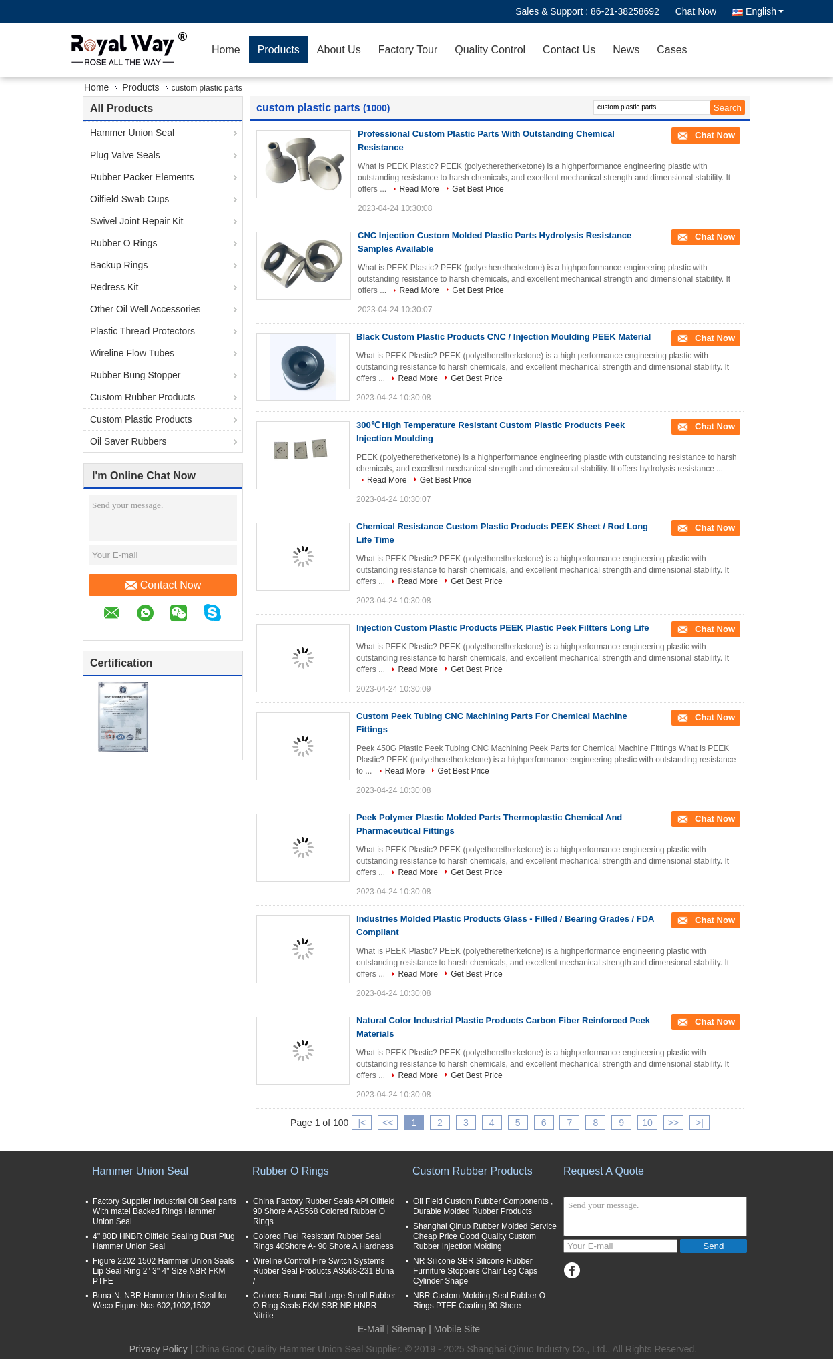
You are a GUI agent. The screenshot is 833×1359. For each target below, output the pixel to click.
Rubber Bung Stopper (135, 375)
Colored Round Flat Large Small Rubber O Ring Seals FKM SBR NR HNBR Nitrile (324, 1305)
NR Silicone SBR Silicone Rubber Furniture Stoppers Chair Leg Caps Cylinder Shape (475, 1271)
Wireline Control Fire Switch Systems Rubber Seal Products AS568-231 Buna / (323, 1271)
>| (700, 1122)
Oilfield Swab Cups (129, 199)
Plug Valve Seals (125, 155)
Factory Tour (408, 49)
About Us (339, 49)
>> (673, 1122)
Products (279, 49)
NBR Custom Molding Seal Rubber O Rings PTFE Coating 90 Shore (479, 1300)
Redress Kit (114, 287)
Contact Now (163, 585)
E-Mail (371, 1329)
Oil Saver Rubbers (128, 441)
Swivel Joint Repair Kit (136, 221)
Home (226, 49)
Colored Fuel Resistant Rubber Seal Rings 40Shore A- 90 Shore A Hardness (323, 1241)
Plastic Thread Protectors (142, 331)
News (626, 49)
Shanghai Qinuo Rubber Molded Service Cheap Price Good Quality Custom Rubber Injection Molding (485, 1236)
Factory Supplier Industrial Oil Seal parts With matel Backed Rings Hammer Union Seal (164, 1211)
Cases (672, 49)
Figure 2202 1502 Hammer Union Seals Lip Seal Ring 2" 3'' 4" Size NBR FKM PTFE (163, 1271)
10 (647, 1122)
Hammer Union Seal (132, 132)
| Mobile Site (454, 1329)
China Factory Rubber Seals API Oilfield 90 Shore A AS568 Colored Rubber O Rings (324, 1211)
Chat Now (695, 11)
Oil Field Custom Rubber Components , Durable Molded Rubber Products (483, 1206)
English (765, 11)
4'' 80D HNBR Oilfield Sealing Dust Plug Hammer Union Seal (164, 1241)
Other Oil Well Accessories (145, 309)
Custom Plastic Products (141, 419)
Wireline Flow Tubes (132, 353)
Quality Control (490, 49)
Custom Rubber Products (142, 397)
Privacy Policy (158, 1349)
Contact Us (569, 49)
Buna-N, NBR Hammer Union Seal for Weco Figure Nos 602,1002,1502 (160, 1300)
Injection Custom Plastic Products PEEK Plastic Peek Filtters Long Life (502, 628)
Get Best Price (477, 189)
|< (362, 1122)
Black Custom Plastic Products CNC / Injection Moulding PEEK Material (503, 337)
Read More (419, 189)
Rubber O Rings (123, 243)
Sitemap (409, 1329)
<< (387, 1122)
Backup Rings (119, 265)
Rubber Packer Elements (142, 177)
